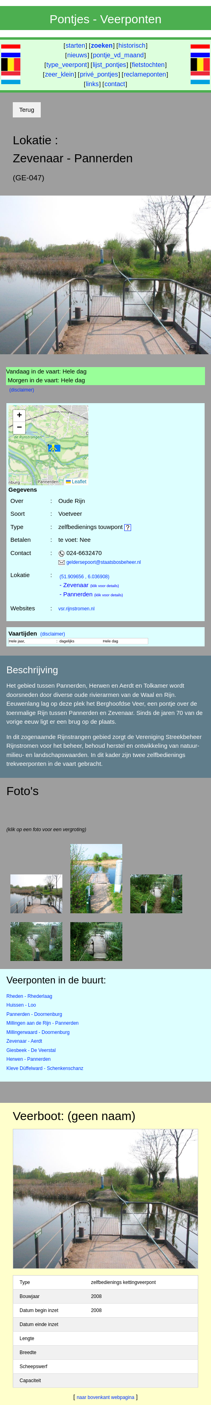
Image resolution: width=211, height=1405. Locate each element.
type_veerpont (66, 64)
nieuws (77, 55)
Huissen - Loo (21, 1005)
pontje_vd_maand (118, 55)
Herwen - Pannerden (28, 1059)
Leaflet (76, 481)
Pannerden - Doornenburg (34, 1014)
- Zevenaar (89, 584)
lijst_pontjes (109, 64)
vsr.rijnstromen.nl (76, 609)
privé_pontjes (99, 74)
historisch (131, 45)
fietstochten (148, 64)
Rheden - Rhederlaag (29, 996)
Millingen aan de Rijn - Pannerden (42, 1023)
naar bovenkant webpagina (105, 1397)
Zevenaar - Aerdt (24, 1041)
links (92, 84)
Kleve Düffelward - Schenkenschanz (45, 1068)
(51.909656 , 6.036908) (84, 576)
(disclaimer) (21, 390)
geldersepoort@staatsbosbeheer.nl (103, 562)
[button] (54, 449)
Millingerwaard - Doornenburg (38, 1032)
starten (75, 45)
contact (114, 84)
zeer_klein (59, 74)
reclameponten (145, 74)
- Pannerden (91, 594)
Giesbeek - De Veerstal (31, 1050)
